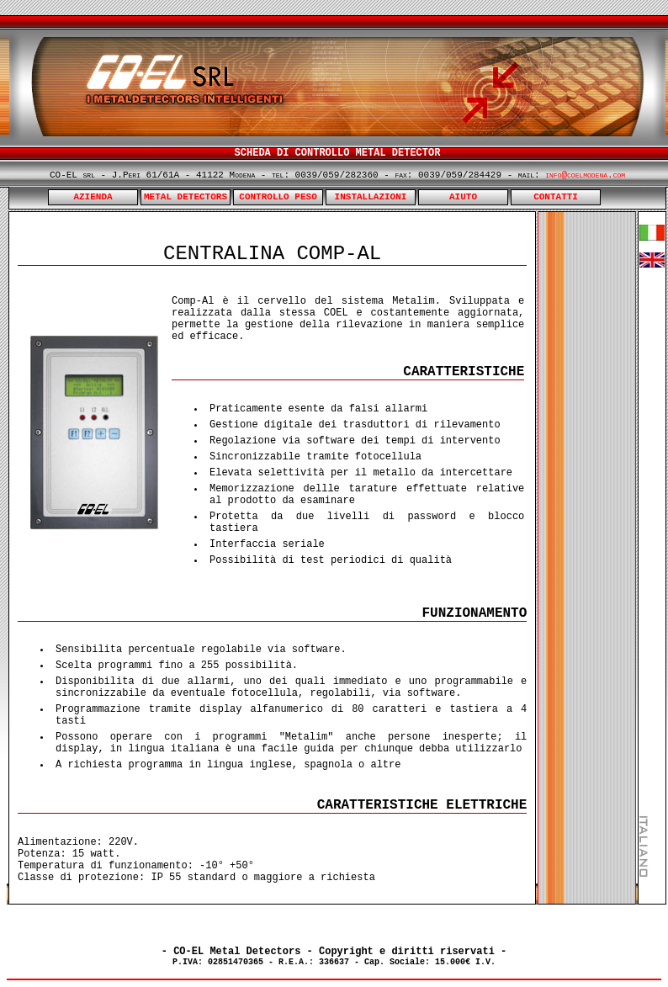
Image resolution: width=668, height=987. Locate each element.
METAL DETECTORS (185, 197)
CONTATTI (555, 197)
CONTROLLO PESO (277, 197)
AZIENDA (92, 197)
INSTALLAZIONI (371, 197)
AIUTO (463, 197)
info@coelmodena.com (585, 175)
